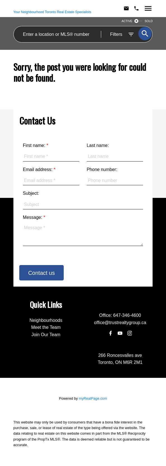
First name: (34, 145)
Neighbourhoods (46, 320)
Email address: (38, 169)
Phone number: (102, 169)
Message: (33, 217)
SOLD (148, 21)
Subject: (31, 193)
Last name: (98, 145)
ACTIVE (127, 21)
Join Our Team (45, 334)
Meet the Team (46, 327)
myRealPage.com (93, 398)
